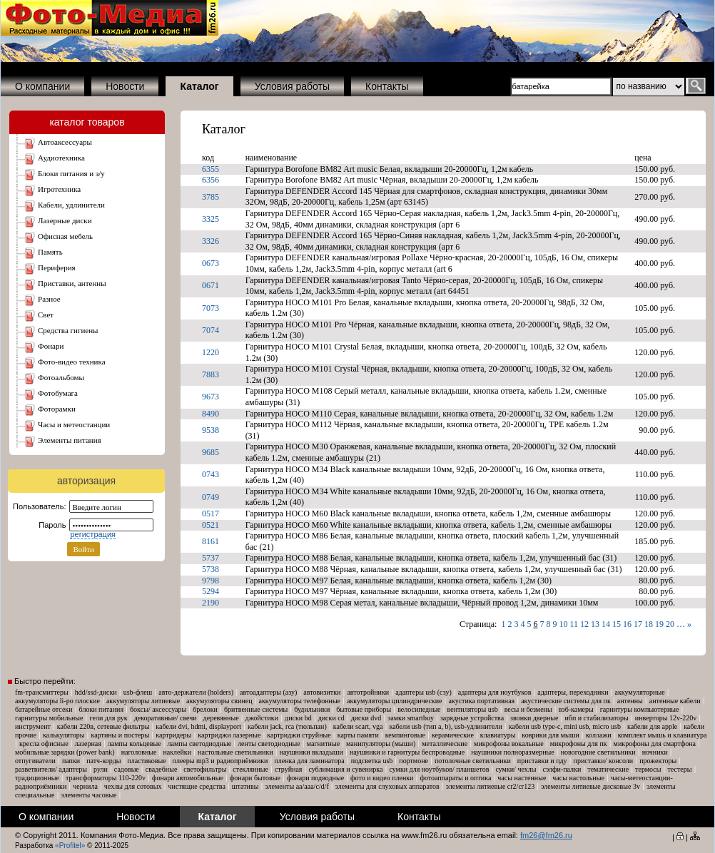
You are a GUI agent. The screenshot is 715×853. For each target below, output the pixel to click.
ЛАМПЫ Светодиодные (200, 743)
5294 (210, 591)
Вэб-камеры (576, 709)
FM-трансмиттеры (42, 692)
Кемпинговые (405, 735)
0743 (210, 474)
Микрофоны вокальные (509, 743)
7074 (210, 330)
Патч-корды (103, 761)
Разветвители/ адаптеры (51, 769)
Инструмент (33, 726)
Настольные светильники (235, 752)
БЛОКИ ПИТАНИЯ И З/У (71, 173)
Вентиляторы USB (472, 709)
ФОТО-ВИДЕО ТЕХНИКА (72, 361)
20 (670, 624)
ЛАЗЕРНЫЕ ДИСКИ (65, 220)
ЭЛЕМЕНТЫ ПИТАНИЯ (69, 440)
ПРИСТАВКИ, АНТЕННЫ (72, 283)
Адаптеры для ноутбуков (495, 692)
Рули (100, 769)
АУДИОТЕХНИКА (61, 157)
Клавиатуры (498, 735)
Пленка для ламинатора (309, 761)
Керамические (453, 735)
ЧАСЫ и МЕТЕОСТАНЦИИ (74, 424)
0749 (210, 497)
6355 (210, 169)
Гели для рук (109, 718)
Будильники (312, 709)
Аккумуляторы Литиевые (143, 701)
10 (563, 624)
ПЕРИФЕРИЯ (57, 267)
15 (616, 624)
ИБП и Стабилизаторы (596, 718)
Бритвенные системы (256, 709)
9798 (210, 581)
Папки (71, 761)
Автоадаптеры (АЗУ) (268, 692)
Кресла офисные (44, 743)
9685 (210, 452)
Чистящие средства (196, 786)
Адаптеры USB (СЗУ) (423, 692)
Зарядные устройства (472, 718)
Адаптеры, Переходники (572, 692)
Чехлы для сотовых (133, 786)
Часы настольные (578, 778)
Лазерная (88, 743)
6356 (210, 180)
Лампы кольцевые (134, 743)
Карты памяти (358, 735)
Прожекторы (657, 761)
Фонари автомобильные (187, 778)
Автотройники (368, 692)
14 (606, 624)
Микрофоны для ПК (578, 743)
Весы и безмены (528, 709)
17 (638, 624)
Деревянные (221, 718)
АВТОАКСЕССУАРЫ (65, 142)
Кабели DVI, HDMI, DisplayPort (198, 726)
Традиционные (37, 778)
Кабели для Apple (652, 726)
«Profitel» (70, 845)
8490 (210, 414)
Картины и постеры (120, 735)
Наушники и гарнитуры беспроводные (407, 752)
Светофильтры (204, 769)
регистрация (93, 534)
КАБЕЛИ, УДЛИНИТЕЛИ (71, 204)
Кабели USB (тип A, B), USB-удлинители (445, 726)
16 (627, 624)
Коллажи (599, 735)
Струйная (289, 769)
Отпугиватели (35, 761)
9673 (210, 397)
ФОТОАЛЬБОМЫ (61, 377)
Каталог (223, 129)
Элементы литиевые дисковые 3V (590, 786)
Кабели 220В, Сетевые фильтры (103, 726)
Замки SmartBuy (410, 718)
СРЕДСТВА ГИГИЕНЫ (68, 330)
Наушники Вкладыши (311, 752)
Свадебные (162, 769)
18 (648, 624)
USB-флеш (138, 692)
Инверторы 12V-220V (665, 718)
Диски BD (298, 718)
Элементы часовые (89, 795)
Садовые (126, 769)
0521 (210, 525)
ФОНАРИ (51, 346)
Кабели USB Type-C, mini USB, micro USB (565, 726)
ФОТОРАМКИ (57, 408)
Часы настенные (521, 778)
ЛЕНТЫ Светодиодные (269, 743)
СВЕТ (46, 314)
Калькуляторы (64, 735)
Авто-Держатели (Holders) (195, 692)
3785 (210, 197)
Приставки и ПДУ (542, 761)
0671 (210, 285)
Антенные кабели (675, 701)
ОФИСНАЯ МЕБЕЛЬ (65, 236)
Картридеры (173, 735)
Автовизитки (321, 692)
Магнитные (323, 743)
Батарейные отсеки (44, 709)
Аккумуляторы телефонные (300, 701)
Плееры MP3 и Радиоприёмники (220, 761)
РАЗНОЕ (49, 299)
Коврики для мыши (550, 735)
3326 (210, 241)
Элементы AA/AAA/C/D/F (296, 786)
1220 (210, 352)
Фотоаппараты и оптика (455, 778)
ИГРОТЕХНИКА (59, 189)
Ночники (655, 752)
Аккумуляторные (639, 692)
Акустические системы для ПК (566, 701)
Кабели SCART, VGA (358, 726)
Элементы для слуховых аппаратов (387, 786)
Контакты (386, 86)
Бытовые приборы (363, 709)
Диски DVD (366, 718)
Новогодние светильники (598, 752)
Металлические (444, 743)
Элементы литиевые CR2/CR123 (490, 786)
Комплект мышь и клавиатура (662, 735)
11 (573, 624)
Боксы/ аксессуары (158, 709)
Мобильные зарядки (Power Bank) (65, 752)
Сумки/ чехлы (515, 769)
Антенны (630, 701)
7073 (210, 308)
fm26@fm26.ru (546, 835)
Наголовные (139, 752)
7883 (210, 374)
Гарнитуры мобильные (49, 718)
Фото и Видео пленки (381, 778)
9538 (210, 430)
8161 (210, 541)
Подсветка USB (372, 761)
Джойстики (261, 718)
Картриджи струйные (298, 735)
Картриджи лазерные (229, 735)
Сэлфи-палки (561, 769)
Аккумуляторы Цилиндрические (394, 701)
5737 (210, 558)
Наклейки (177, 752)
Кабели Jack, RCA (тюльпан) (287, 726)
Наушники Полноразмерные (512, 752)
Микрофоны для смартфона (655, 743)
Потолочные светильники (473, 761)
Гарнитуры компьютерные (639, 709)
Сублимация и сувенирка (345, 769)
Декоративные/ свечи (165, 718)
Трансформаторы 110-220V (106, 778)
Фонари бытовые (255, 778)
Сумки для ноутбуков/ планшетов (439, 769)
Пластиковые (146, 761)
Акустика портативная (482, 701)
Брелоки (205, 709)
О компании (42, 86)
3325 (210, 219)
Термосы (648, 769)
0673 (210, 263)
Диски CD (331, 718)
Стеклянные (250, 769)
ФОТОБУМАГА (58, 393)
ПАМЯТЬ (50, 251)
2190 (210, 603)
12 (584, 624)
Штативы (245, 786)
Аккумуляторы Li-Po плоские (57, 701)
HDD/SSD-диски (96, 692)
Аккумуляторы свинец (219, 701)
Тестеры (679, 769)
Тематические (608, 769)
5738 (210, 569)
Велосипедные (418, 709)
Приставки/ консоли (604, 761)
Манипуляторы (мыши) (380, 743)
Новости (125, 86)
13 (595, 624)
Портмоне (413, 761)
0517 (210, 514)
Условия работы (292, 86)
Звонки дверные (534, 718)
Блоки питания (101, 709)
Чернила (85, 786)
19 (659, 624)
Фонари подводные (315, 778)
